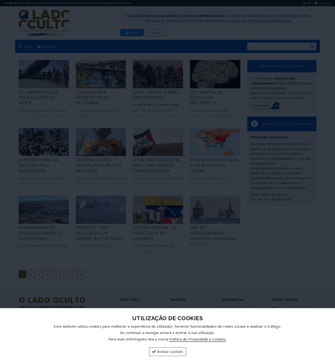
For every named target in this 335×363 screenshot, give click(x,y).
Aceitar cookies (167, 351)
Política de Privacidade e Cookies (197, 339)
